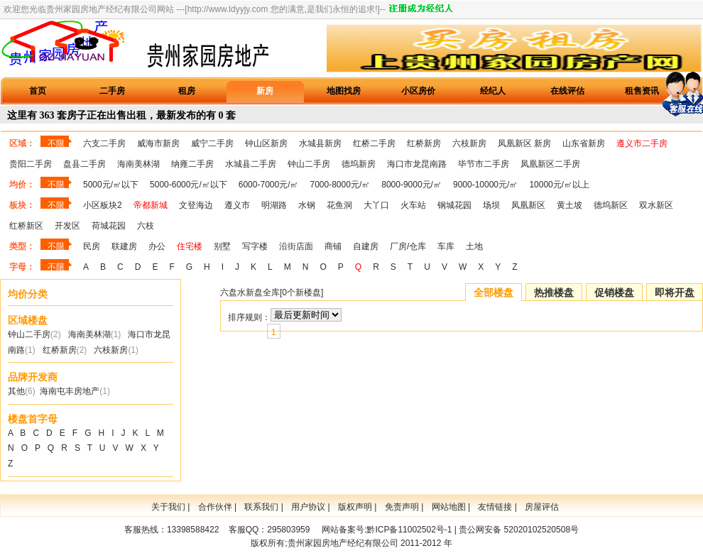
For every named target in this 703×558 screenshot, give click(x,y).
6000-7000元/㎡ (269, 185)
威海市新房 (158, 143)
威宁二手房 (212, 143)
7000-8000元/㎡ (340, 185)
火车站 (413, 205)
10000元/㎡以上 (559, 185)
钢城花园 (454, 205)
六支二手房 (104, 143)
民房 (91, 246)
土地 (474, 246)
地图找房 (344, 91)
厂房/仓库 (408, 246)
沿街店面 (296, 246)
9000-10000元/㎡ (485, 185)
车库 (445, 246)
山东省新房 (583, 143)
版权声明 (355, 507)
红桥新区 (26, 226)
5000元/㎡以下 (110, 185)
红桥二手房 (374, 143)
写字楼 (255, 246)
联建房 (124, 246)
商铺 (333, 246)
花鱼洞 (339, 205)
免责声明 (402, 507)
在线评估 (567, 91)
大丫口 (376, 205)
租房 (186, 91)
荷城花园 (109, 226)
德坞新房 (359, 164)
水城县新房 (320, 143)
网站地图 (449, 507)
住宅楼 (189, 246)
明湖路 (274, 205)
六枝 (145, 226)
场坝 (491, 205)
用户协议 (308, 507)
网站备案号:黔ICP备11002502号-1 (387, 530)
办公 (156, 246)
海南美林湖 (138, 164)
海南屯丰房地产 (69, 391)
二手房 (112, 91)
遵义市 (237, 205)
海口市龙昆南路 (417, 164)
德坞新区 (611, 205)
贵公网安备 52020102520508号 (519, 530)
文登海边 (196, 205)
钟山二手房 (309, 164)
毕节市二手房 (483, 164)
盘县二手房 (84, 164)
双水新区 (656, 205)
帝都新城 (150, 205)
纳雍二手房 (192, 164)
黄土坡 (569, 205)
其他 (16, 391)
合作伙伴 (215, 507)
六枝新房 (469, 143)
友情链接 (495, 507)
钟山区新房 (266, 143)
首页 (37, 91)
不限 (56, 143)
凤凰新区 (528, 205)
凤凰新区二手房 (550, 164)
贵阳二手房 (30, 164)
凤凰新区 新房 (524, 143)
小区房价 (418, 91)
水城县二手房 (250, 164)
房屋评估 (542, 507)
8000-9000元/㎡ (411, 185)
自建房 (365, 246)
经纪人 (493, 91)
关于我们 (168, 507)
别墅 (222, 246)
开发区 (67, 226)
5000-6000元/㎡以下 (188, 185)
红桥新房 (424, 143)
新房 (264, 91)
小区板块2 (102, 205)
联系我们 (261, 507)
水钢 (306, 205)
